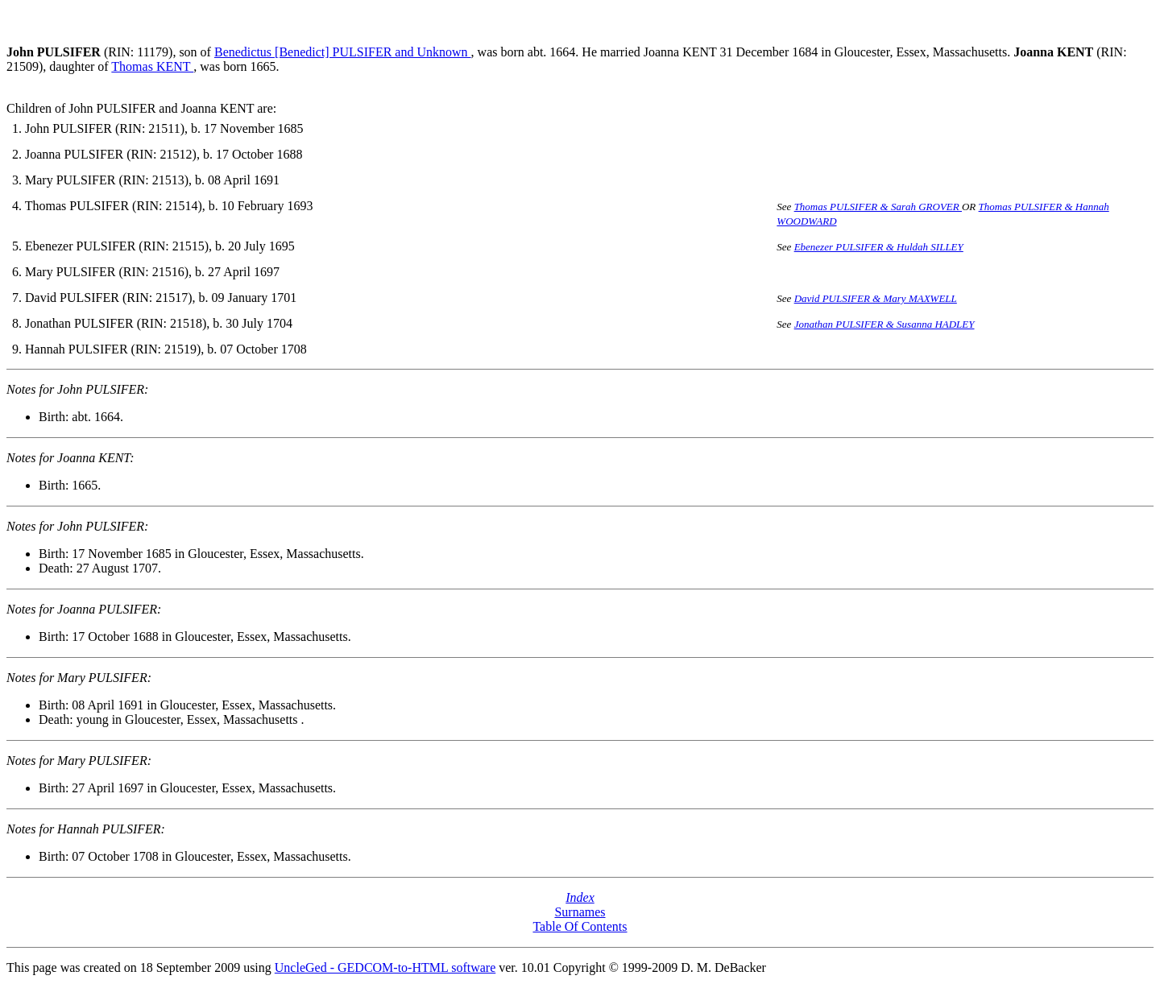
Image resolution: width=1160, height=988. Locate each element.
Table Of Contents (579, 926)
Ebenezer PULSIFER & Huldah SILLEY (878, 247)
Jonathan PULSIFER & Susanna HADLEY (884, 324)
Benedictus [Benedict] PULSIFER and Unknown (342, 52)
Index (580, 897)
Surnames (579, 912)
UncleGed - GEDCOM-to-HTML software (385, 967)
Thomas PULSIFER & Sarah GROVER (878, 206)
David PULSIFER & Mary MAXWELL (875, 298)
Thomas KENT (152, 66)
